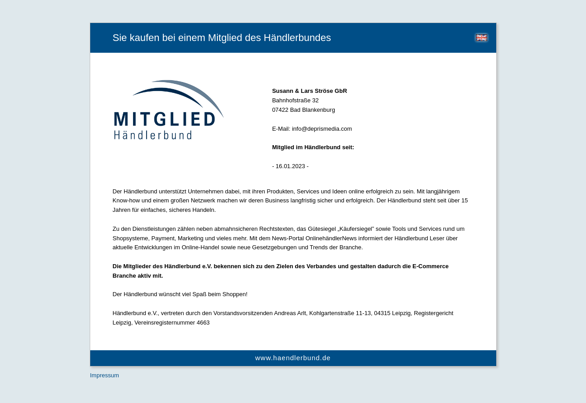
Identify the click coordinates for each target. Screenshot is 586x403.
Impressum (104, 375)
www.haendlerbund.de (293, 358)
